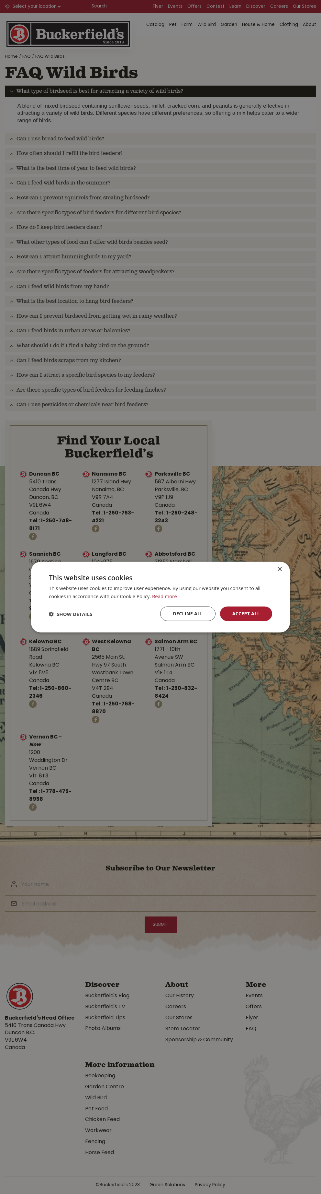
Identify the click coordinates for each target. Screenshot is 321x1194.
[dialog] (160, 597)
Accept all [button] (246, 613)
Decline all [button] (188, 613)
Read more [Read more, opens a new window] (164, 596)
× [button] (279, 569)
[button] (70, 614)
